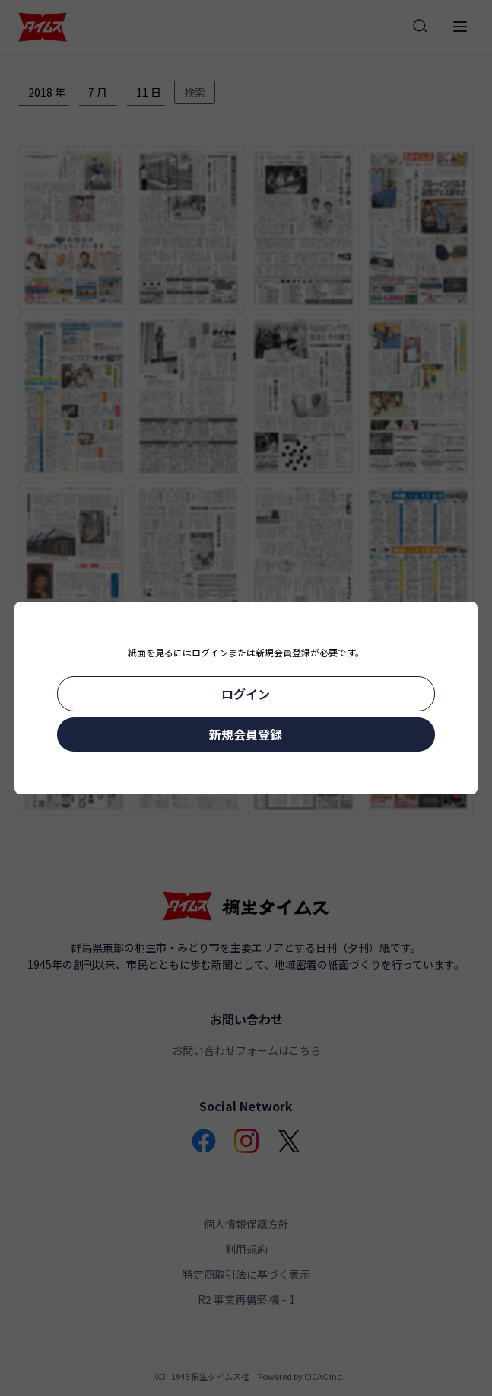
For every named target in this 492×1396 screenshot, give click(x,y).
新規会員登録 (245, 734)
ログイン (245, 694)
